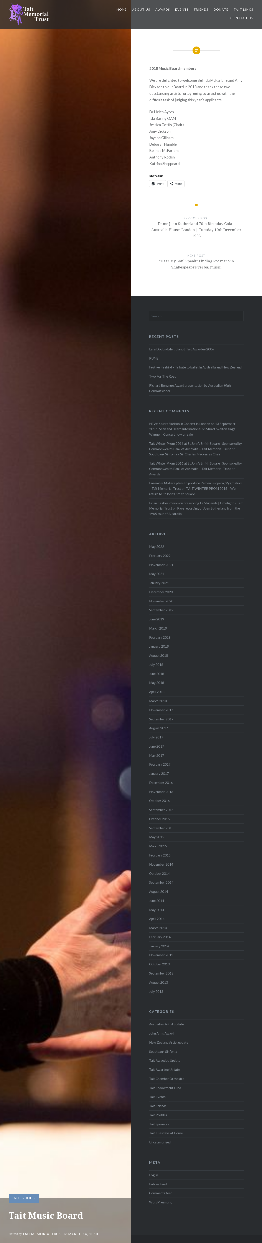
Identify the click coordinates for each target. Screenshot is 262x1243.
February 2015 (160, 855)
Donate (221, 9)
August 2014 (158, 891)
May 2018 (156, 683)
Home (122, 9)
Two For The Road (162, 376)
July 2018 (156, 664)
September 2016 (161, 810)
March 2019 (158, 628)
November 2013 (161, 955)
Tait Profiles (23, 1198)
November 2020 (161, 601)
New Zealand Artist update (168, 1042)
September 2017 (161, 719)
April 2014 (157, 919)
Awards (162, 9)
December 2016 (161, 783)
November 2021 (161, 565)
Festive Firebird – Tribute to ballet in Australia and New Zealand (195, 367)
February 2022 (160, 556)
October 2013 (159, 964)
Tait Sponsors (159, 1124)
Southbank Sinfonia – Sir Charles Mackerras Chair (185, 454)
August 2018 (158, 655)
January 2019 (159, 646)
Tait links (243, 9)
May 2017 (156, 755)
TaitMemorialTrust (42, 1234)
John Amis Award (161, 1033)
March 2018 (158, 701)
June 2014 (156, 901)
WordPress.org (160, 1202)
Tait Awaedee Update (164, 1060)
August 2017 (158, 728)
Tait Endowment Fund (165, 1088)
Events (182, 9)
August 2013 (158, 982)
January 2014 (159, 946)
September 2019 (161, 610)
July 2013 (156, 991)
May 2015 (156, 837)
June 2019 (156, 619)
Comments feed (160, 1193)
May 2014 (156, 910)
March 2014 (158, 928)
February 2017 (160, 764)
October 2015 (159, 819)
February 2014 (160, 937)
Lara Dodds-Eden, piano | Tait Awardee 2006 (181, 349)
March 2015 (158, 846)
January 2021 (159, 583)
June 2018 (156, 674)
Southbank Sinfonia (163, 1051)
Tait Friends (157, 1106)
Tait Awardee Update (164, 1069)
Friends (201, 9)
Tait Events (157, 1097)
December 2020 (161, 592)
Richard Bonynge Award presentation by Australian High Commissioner (190, 388)
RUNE (153, 358)
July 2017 (156, 737)
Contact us (241, 18)
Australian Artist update (166, 1024)
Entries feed (158, 1184)
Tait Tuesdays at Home (166, 1133)
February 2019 (160, 637)
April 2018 (157, 692)
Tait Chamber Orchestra (166, 1079)
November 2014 (161, 864)
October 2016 (159, 801)
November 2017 (161, 710)
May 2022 (156, 546)
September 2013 (161, 973)
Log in (153, 1175)
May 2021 (156, 574)
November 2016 (161, 792)
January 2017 (159, 773)
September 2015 (161, 828)
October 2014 (159, 873)
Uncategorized (160, 1142)
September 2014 (161, 882)
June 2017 (156, 746)
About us (141, 9)
